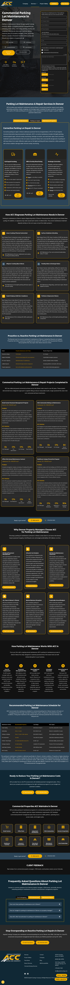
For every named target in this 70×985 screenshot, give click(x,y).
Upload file (44, 72)
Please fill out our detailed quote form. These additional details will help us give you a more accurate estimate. (53, 13)
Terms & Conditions (64, 977)
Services (35, 3)
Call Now (54, 3)
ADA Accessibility (44, 963)
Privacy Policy (55, 977)
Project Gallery (44, 3)
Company (25, 3)
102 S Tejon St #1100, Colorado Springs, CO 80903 (60, 963)
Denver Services (28, 963)
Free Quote (65, 3)
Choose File (44, 74)
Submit (44, 89)
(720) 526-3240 (23, 52)
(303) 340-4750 (59, 959)
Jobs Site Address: (45, 32)
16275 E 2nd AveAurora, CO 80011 (59, 955)
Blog (41, 960)
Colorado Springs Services (30, 966)
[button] (8, 52)
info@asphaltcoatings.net (61, 971)
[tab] (21, 120)
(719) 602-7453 (59, 968)
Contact (42, 954)
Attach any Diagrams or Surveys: (48, 66)
